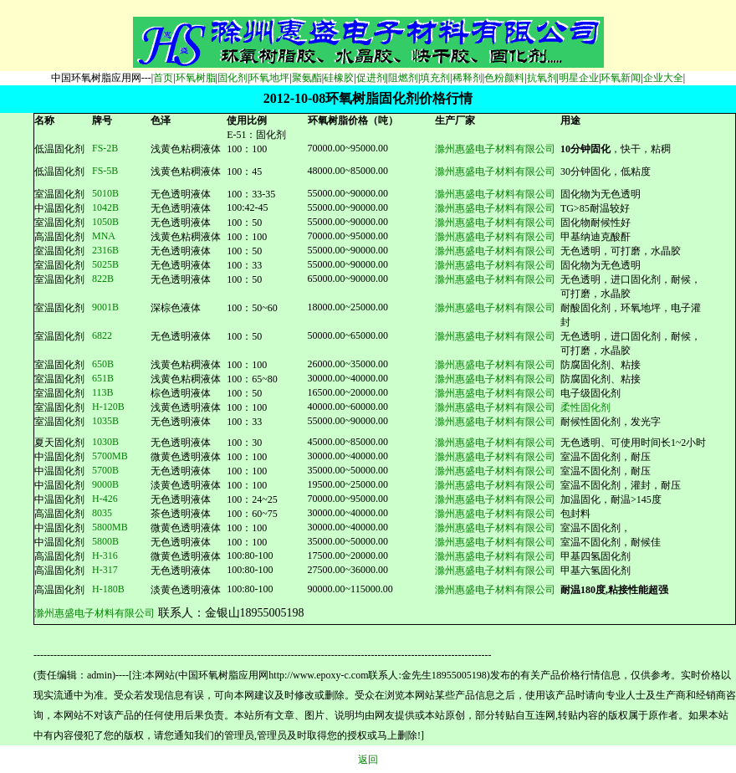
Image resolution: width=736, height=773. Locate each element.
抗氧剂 (542, 78)
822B (103, 278)
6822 (102, 335)
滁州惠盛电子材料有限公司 (495, 149)
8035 (102, 513)
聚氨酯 (307, 78)
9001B (105, 307)
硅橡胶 (339, 78)
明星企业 (579, 78)
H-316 (105, 555)
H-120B (108, 406)
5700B (105, 470)
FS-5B (105, 171)
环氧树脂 (196, 78)
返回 (368, 759)
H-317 (105, 570)
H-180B (108, 589)
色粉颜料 (504, 78)
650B (103, 364)
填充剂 (435, 78)
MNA (103, 236)
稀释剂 (467, 78)
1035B (105, 421)
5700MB (110, 456)
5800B (105, 541)
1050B (105, 222)
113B (103, 392)
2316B (105, 250)
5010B (105, 193)
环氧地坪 (269, 78)
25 (105, 264)
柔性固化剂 (585, 407)
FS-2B (105, 148)
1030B (105, 442)
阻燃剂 (403, 78)
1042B (105, 207)
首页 (163, 78)
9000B (105, 484)
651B (103, 378)
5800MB (110, 527)
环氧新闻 (621, 78)
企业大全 (663, 78)
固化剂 (232, 78)
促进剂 (371, 78)
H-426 (105, 498)
